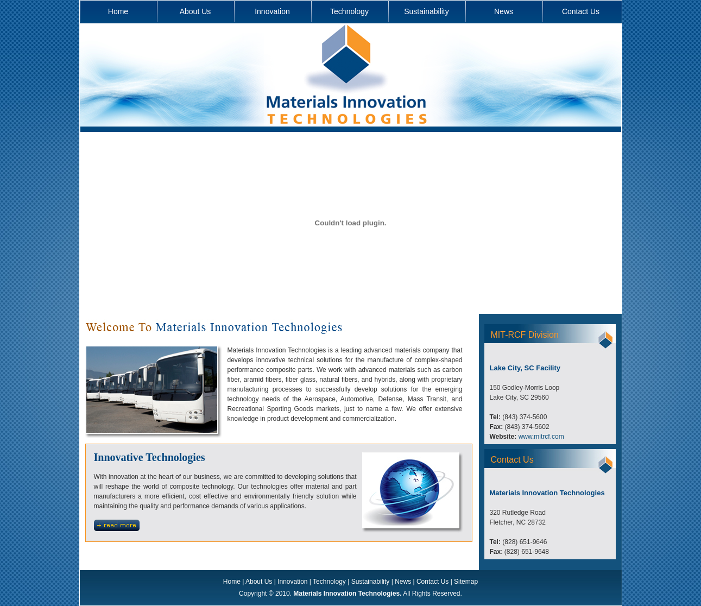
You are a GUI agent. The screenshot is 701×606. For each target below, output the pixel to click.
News (503, 11)
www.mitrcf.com (541, 436)
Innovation (272, 11)
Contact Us (580, 11)
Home (118, 11)
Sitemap (466, 581)
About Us (195, 11)
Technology (349, 11)
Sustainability (426, 11)
